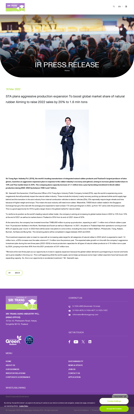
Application (74, 377)
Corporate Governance (18, 377)
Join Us (71, 369)
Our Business (12, 369)
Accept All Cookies (114, 410)
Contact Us (74, 373)
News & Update (75, 365)
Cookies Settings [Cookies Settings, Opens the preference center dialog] (114, 402)
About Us (10, 365)
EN (119, 6)
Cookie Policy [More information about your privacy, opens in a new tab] (23, 407)
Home (67, 70)
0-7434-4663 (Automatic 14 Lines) (86, 306)
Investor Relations (15, 373)
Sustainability (75, 361)
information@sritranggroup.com (85, 314)
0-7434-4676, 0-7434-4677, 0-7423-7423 (90, 310)
